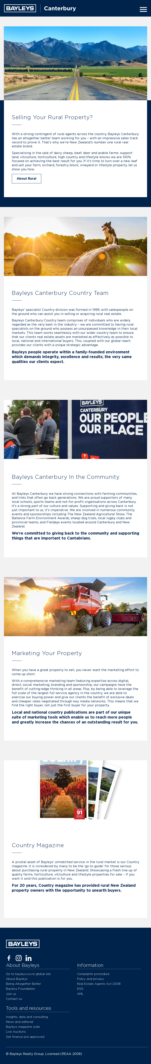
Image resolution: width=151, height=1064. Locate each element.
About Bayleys (17, 979)
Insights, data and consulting (27, 1017)
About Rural (26, 178)
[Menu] (142, 9)
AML (80, 994)
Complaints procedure (93, 974)
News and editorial (19, 1022)
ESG (80, 989)
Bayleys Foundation (20, 989)
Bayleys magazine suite (23, 1027)
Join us (11, 994)
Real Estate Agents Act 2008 (99, 984)
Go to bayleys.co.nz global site (28, 974)
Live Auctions (16, 1031)
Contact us (14, 999)
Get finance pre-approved (25, 1037)
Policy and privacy (90, 979)
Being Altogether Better (23, 984)
